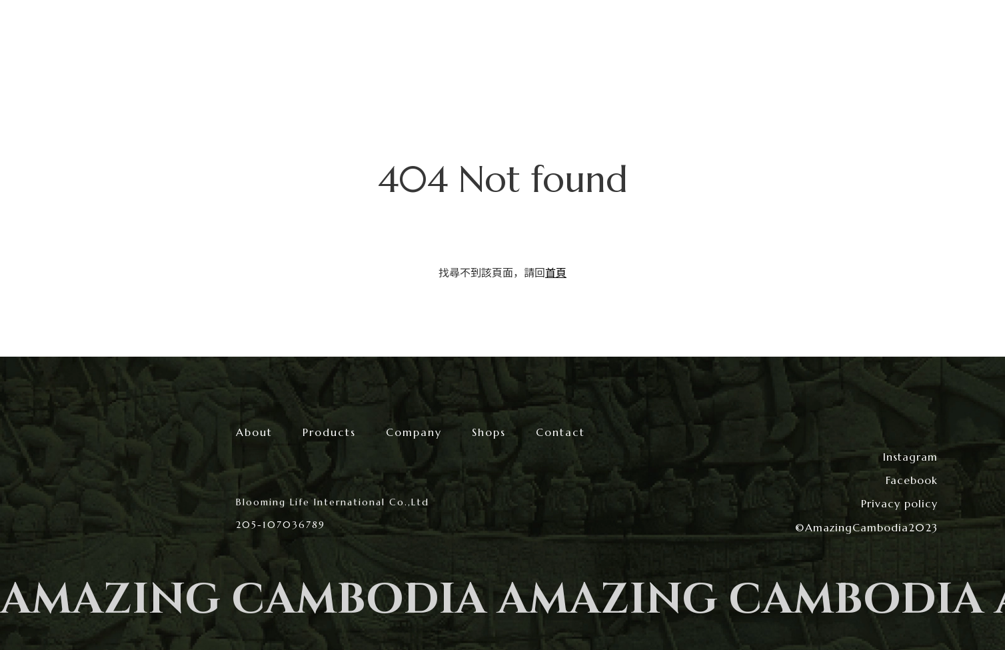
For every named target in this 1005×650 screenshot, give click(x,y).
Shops (489, 432)
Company (414, 432)
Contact (560, 432)
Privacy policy (899, 503)
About (254, 432)
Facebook (912, 480)
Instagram (910, 456)
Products (329, 432)
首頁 (555, 272)
